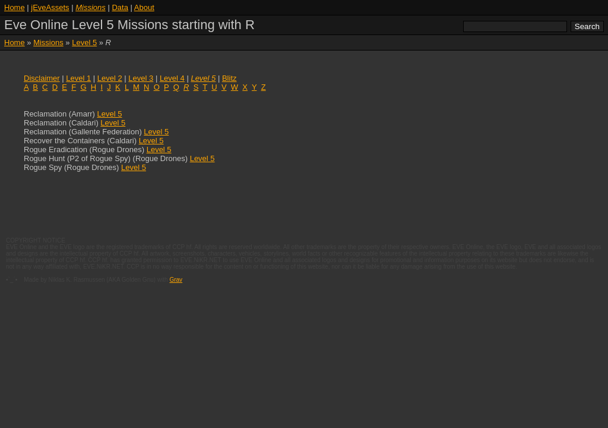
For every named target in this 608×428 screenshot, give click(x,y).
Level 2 (109, 78)
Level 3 (140, 78)
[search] (515, 26)
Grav (175, 279)
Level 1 (78, 78)
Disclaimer (42, 78)
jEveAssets (50, 7)
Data (120, 7)
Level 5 (109, 113)
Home (14, 7)
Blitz (229, 78)
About (144, 7)
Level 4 (172, 78)
